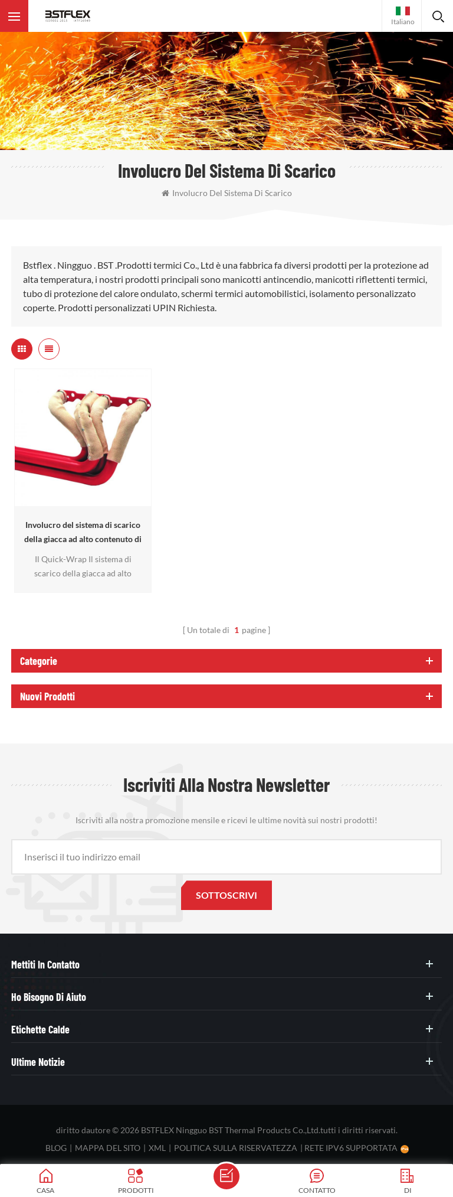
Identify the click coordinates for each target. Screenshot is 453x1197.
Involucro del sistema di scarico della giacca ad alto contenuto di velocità (83, 533)
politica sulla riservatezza (235, 1148)
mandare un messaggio (226, 1176)
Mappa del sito (107, 1148)
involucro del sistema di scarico (227, 193)
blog (56, 1148)
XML (157, 1148)
